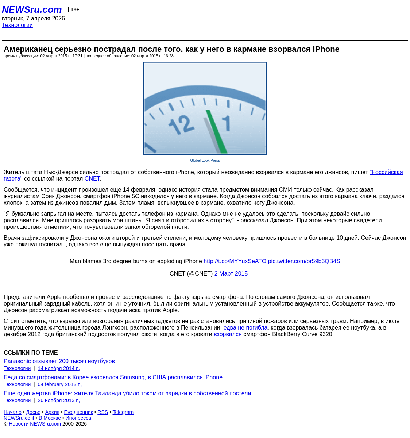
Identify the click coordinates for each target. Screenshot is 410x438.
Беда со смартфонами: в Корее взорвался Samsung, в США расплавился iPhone (113, 377)
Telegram (123, 412)
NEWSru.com (32, 9)
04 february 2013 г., (60, 384)
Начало (13, 412)
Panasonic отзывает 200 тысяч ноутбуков (59, 361)
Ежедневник (78, 412)
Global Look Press (205, 160)
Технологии (17, 25)
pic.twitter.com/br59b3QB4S (304, 261)
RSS (102, 412)
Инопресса (79, 418)
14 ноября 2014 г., (59, 368)
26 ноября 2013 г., (59, 400)
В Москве (50, 418)
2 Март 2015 (231, 273)
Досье (33, 412)
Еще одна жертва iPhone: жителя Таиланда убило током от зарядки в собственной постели (127, 393)
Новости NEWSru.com (35, 424)
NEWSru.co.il (19, 418)
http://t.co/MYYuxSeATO (235, 261)
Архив (52, 412)
